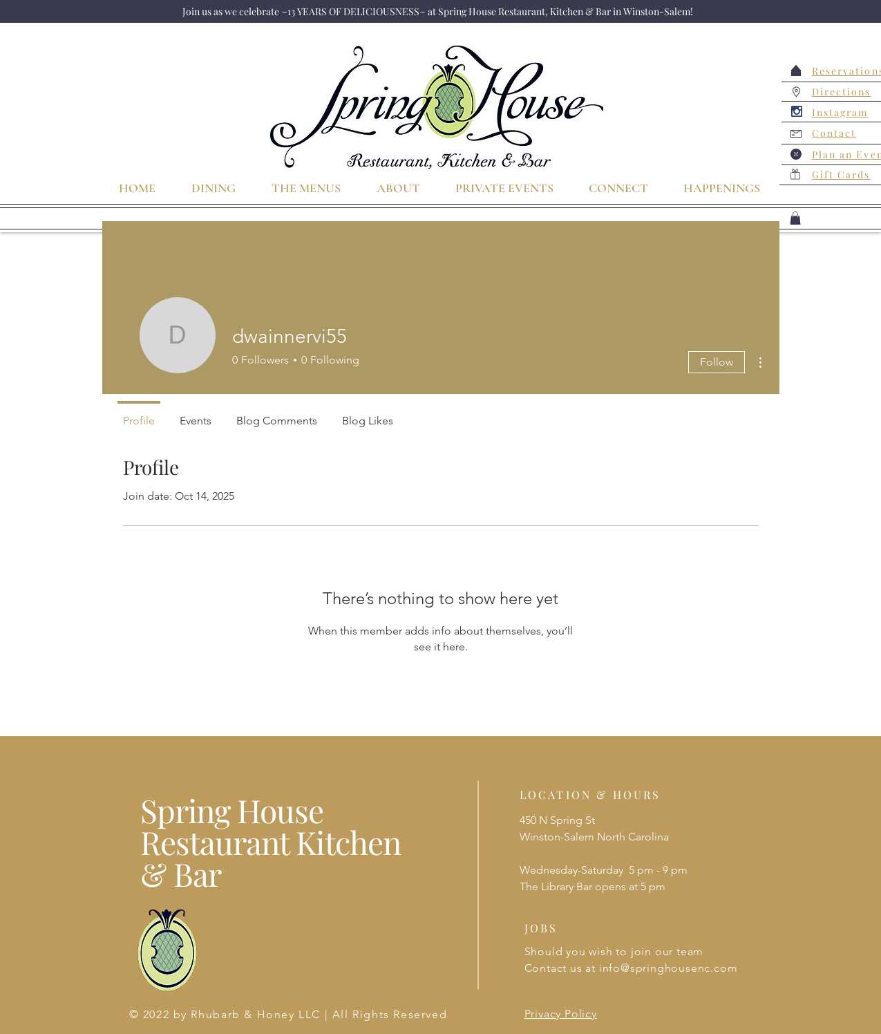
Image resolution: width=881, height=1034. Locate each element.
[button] (795, 218)
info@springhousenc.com (668, 968)
